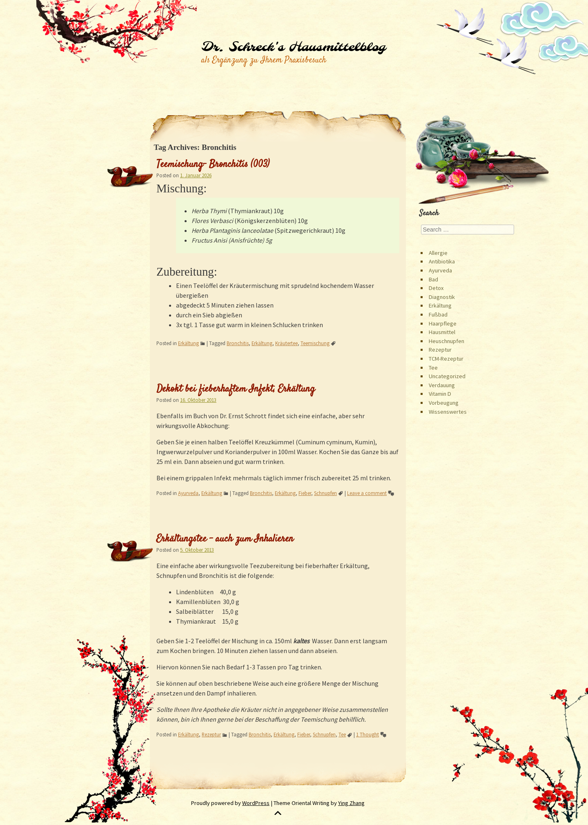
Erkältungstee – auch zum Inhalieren (225, 539)
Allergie (438, 252)
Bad (433, 279)
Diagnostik (442, 297)
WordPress (256, 803)
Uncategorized (447, 376)
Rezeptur (211, 734)
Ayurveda (188, 493)
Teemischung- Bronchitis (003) (213, 165)
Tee (342, 734)
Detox (436, 288)
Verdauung (442, 385)
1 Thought (367, 734)
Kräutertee (286, 343)
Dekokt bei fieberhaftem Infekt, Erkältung (235, 389)
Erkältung (188, 343)
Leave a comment (367, 493)
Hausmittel (442, 332)
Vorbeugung (444, 402)
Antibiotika (442, 261)
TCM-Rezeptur (446, 358)
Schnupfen (325, 493)
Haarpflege (443, 323)
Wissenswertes (448, 411)
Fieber (304, 493)
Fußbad (438, 314)
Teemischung (315, 343)
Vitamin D (440, 393)
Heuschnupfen (446, 341)
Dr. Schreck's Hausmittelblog (293, 47)
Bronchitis (238, 343)
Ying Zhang (351, 803)
